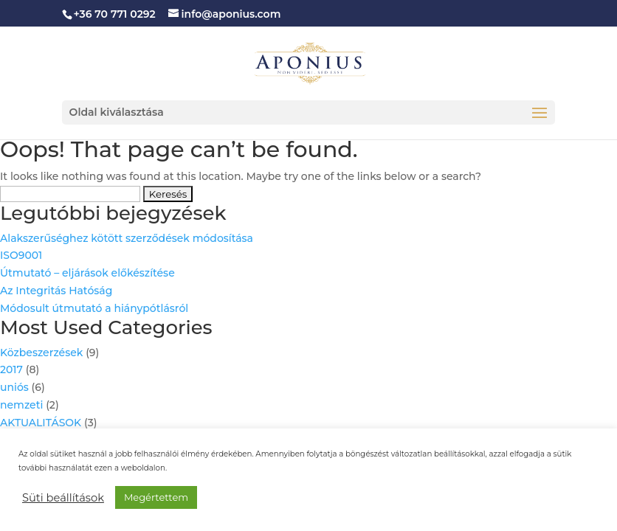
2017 (11, 369)
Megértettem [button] (156, 497)
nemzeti (21, 405)
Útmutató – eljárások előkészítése (87, 273)
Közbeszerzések (41, 352)
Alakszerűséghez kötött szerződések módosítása (126, 238)
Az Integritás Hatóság (56, 290)
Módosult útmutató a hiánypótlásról (94, 308)
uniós (14, 387)
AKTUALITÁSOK (40, 422)
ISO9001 (21, 255)
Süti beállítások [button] (63, 497)
